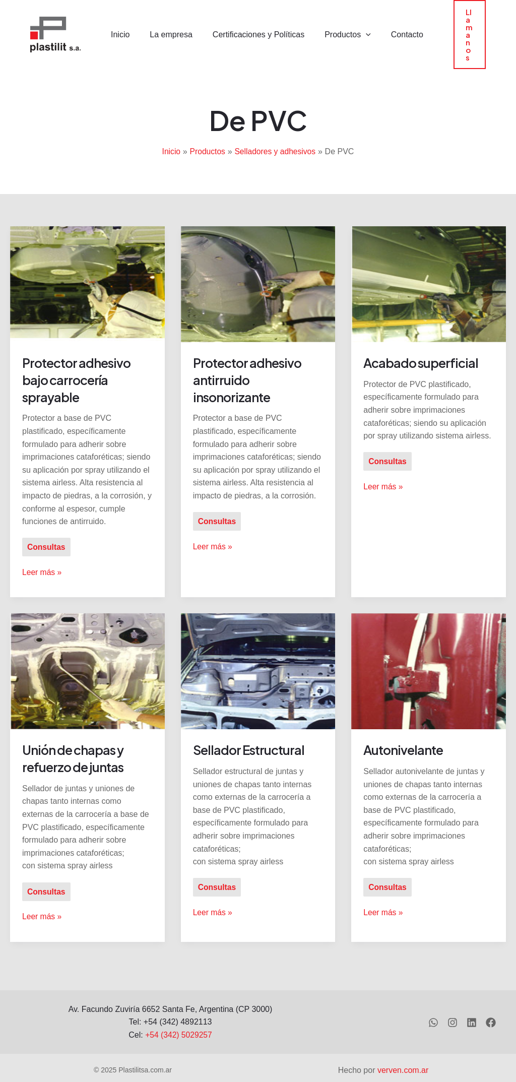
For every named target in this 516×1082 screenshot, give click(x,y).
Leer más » (42, 554)
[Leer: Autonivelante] (428, 653)
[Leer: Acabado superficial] (428, 266)
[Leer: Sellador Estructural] (258, 653)
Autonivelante (404, 732)
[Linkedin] (471, 1005)
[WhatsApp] (430, 1005)
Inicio (119, 26)
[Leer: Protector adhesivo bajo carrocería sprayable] (87, 266)
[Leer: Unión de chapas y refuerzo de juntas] (87, 653)
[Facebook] (491, 1005)
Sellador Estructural (251, 732)
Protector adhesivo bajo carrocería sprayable (79, 362)
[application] (353, 26)
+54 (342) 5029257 (179, 1017)
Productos (334, 26)
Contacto (390, 26)
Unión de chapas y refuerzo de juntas (76, 741)
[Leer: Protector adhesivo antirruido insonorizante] (258, 266)
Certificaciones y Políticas (249, 26)
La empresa (166, 26)
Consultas (46, 530)
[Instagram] (450, 1005)
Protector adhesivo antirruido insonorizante (250, 362)
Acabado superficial (423, 345)
